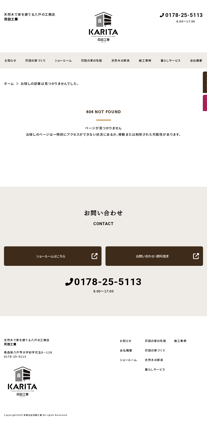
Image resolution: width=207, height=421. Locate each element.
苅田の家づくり (35, 60)
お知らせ (125, 341)
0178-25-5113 (184, 15)
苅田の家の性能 (91, 60)
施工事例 (145, 60)
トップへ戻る (101, 155)
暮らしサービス (171, 60)
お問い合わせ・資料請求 (152, 256)
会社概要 (126, 350)
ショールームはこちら (50, 256)
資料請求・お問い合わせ (200, 103)
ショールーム (63, 60)
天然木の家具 (120, 60)
